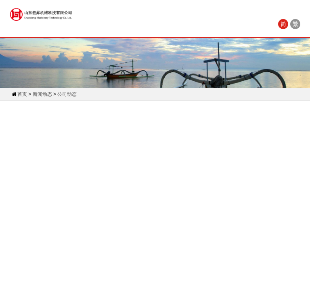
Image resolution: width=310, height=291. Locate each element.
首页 (22, 94)
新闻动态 (42, 94)
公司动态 (67, 94)
